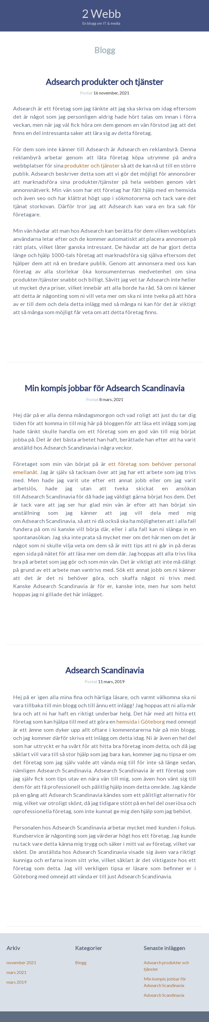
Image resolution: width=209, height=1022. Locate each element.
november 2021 (21, 962)
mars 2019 (16, 982)
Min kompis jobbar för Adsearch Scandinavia (104, 388)
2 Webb (101, 13)
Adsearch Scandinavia (104, 670)
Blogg (81, 962)
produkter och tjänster (92, 165)
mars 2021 (16, 972)
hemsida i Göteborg (140, 721)
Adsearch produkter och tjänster (104, 82)
